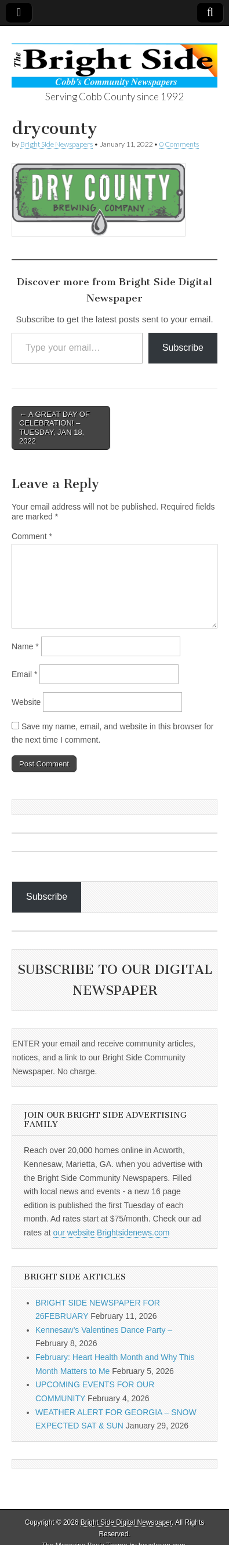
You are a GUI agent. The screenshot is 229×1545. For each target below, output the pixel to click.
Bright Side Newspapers (56, 144)
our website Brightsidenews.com (111, 1232)
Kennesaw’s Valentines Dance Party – (103, 1330)
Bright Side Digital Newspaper (126, 1522)
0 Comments (179, 144)
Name (25, 646)
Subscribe (182, 347)
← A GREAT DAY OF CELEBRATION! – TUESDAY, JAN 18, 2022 (54, 428)
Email (24, 674)
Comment (32, 536)
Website (26, 702)
